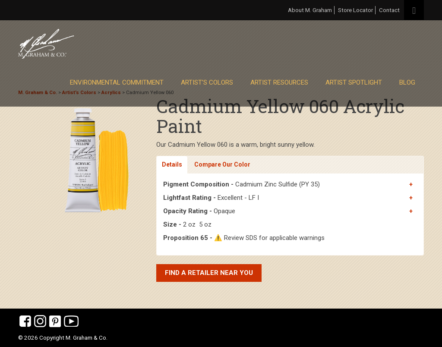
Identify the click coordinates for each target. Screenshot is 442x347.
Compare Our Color (222, 164)
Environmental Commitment (117, 82)
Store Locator (355, 9)
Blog (407, 82)
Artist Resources (279, 82)
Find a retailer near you (209, 273)
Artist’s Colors (207, 82)
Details (172, 164)
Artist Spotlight (353, 82)
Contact (389, 9)
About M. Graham (310, 9)
